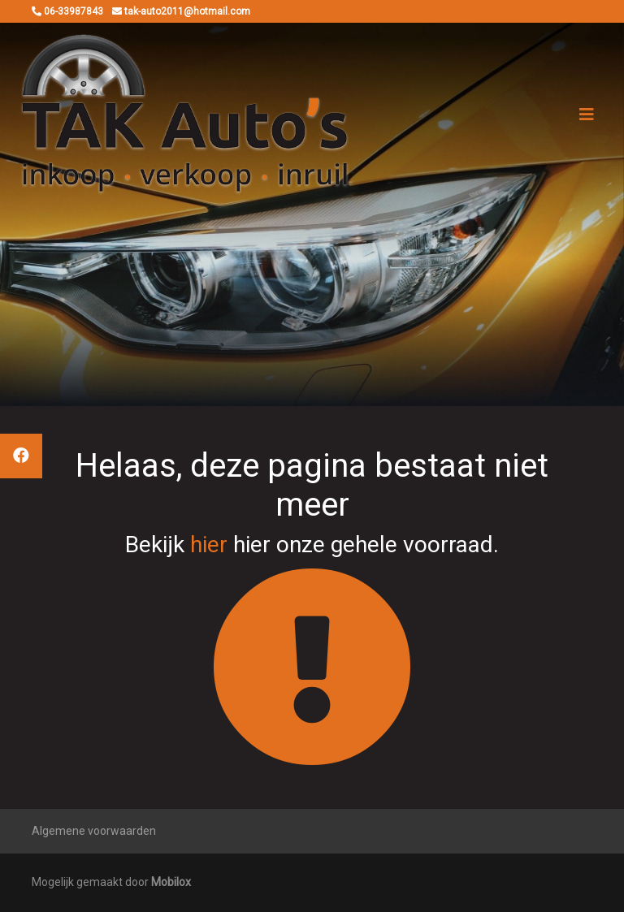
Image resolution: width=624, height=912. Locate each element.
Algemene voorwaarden (94, 830)
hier (209, 544)
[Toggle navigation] (586, 114)
